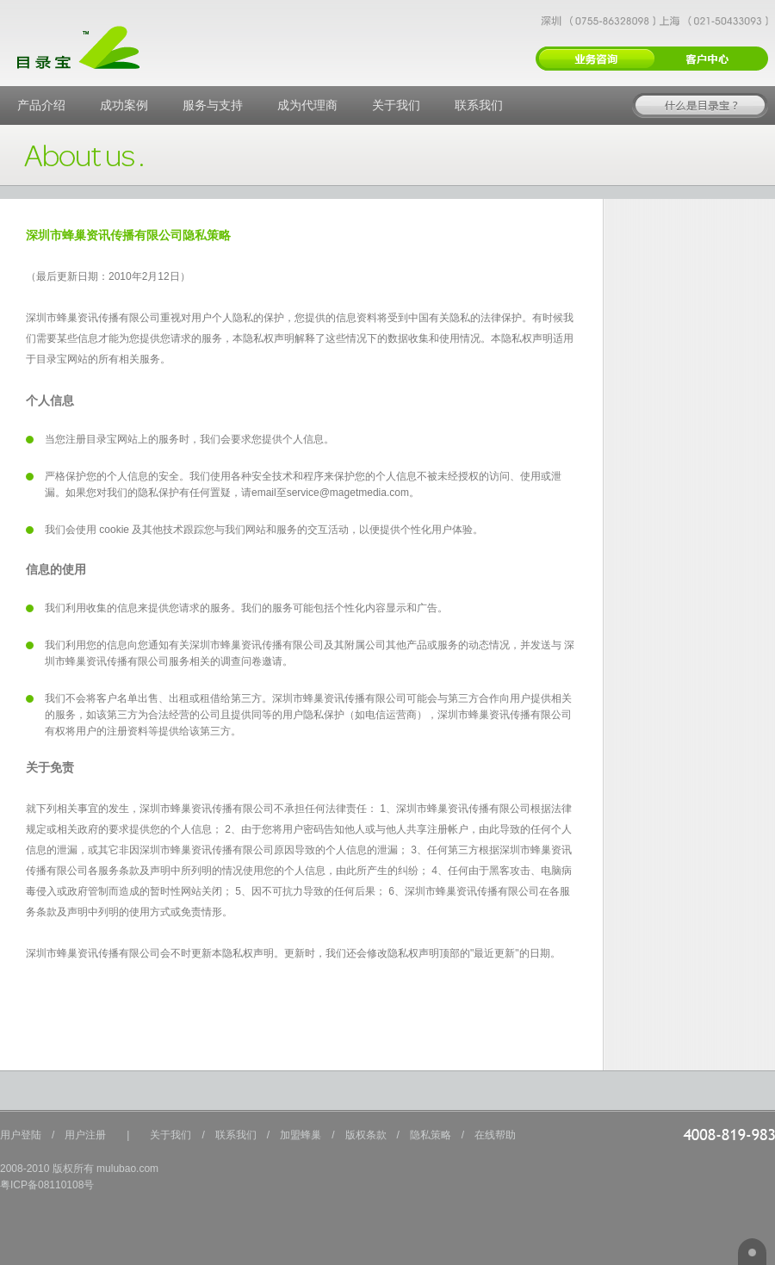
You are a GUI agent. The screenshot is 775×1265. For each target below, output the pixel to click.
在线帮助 (495, 1135)
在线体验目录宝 (700, 105)
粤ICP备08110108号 (47, 1185)
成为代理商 (307, 105)
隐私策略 (430, 1135)
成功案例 (124, 105)
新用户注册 (595, 59)
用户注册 (85, 1135)
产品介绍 (41, 105)
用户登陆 (20, 1135)
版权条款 (366, 1135)
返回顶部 (752, 1251)
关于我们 (396, 105)
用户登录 (710, 59)
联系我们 (479, 105)
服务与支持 (213, 105)
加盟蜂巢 (300, 1135)
